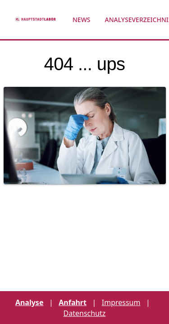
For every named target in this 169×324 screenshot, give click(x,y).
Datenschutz (85, 313)
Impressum (121, 302)
